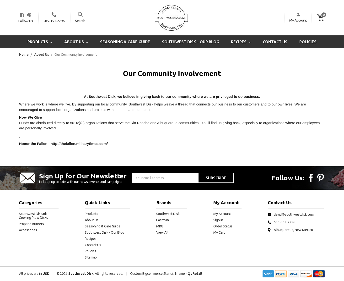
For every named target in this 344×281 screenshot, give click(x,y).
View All (162, 232)
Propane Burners (31, 224)
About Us (76, 42)
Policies (308, 42)
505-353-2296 (54, 21)
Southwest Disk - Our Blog (190, 42)
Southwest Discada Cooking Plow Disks (33, 216)
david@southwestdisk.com (294, 214)
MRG (159, 226)
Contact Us (275, 42)
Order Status (222, 226)
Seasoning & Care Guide (125, 42)
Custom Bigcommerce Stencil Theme (157, 273)
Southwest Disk (168, 214)
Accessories (28, 230)
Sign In (218, 220)
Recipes (241, 42)
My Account (298, 20)
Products (39, 42)
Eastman (162, 220)
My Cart (219, 232)
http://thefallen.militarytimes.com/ (79, 144)
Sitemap (91, 257)
